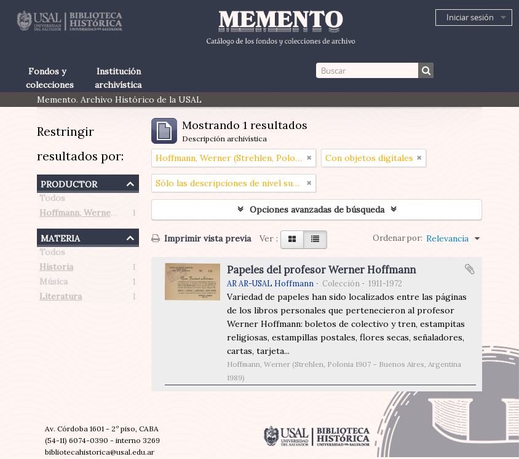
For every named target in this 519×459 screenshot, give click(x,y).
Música (53, 283)
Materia (60, 237)
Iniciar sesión (470, 17)
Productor (69, 182)
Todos (52, 200)
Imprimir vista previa (201, 238)
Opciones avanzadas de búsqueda (317, 209)
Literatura (60, 298)
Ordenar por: (397, 238)
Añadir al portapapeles (470, 269)
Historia (56, 269)
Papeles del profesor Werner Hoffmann (321, 270)
